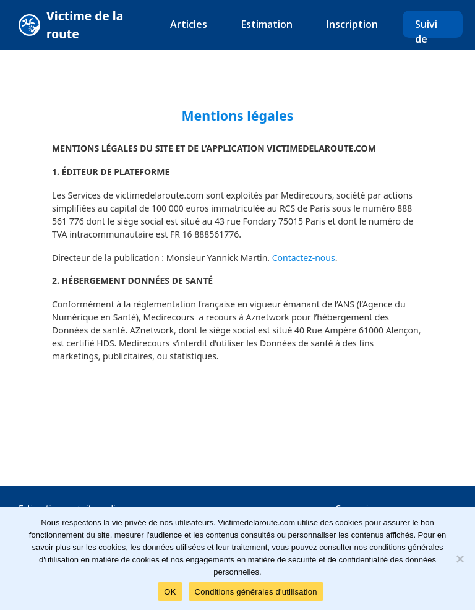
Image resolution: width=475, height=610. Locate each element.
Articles (188, 24)
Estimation (267, 24)
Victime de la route (84, 25)
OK (170, 591)
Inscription (352, 24)
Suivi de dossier (432, 39)
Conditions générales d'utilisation (256, 591)
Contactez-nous (303, 258)
